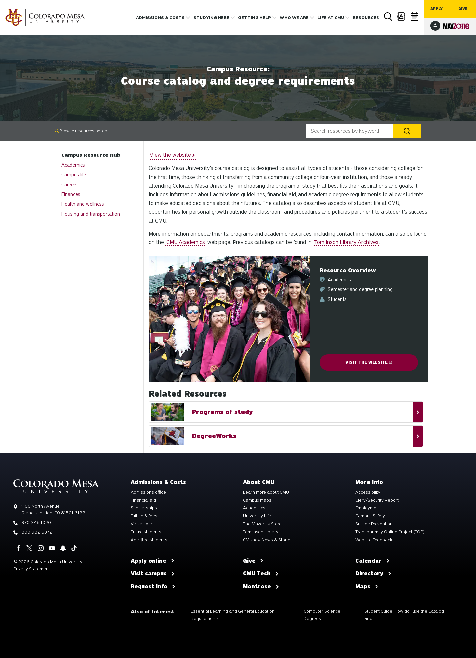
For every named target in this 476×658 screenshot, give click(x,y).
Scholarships (144, 508)
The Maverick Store (262, 524)
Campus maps (257, 500)
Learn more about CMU (266, 492)
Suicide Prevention (374, 524)
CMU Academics (185, 242)
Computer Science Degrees (322, 614)
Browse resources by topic (82, 130)
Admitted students (149, 540)
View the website (172, 155)
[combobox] (349, 131)
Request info (153, 587)
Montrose (261, 587)
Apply (436, 9)
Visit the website (368, 362)
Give (463, 9)
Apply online (153, 561)
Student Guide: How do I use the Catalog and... (404, 614)
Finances (70, 194)
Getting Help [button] (254, 17)
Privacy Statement (31, 569)
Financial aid (143, 500)
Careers (69, 185)
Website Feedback (373, 540)
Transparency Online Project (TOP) (390, 532)
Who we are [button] (294, 17)
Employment (367, 508)
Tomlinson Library (260, 532)
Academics (73, 165)
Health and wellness (82, 204)
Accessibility (367, 492)
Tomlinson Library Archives (346, 242)
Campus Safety (370, 516)
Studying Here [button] (211, 17)
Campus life (73, 175)
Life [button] (330, 17)
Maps (366, 587)
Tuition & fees (144, 516)
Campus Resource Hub (90, 155)
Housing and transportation (90, 214)
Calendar (415, 16)
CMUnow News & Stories (268, 540)
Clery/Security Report (377, 500)
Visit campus (153, 574)
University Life (257, 516)
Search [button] (388, 17)
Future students (146, 532)
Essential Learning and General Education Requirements (233, 614)
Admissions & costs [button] (160, 17)
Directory (401, 16)
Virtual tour (141, 524)
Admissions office (148, 492)
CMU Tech (261, 574)
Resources (366, 17)
